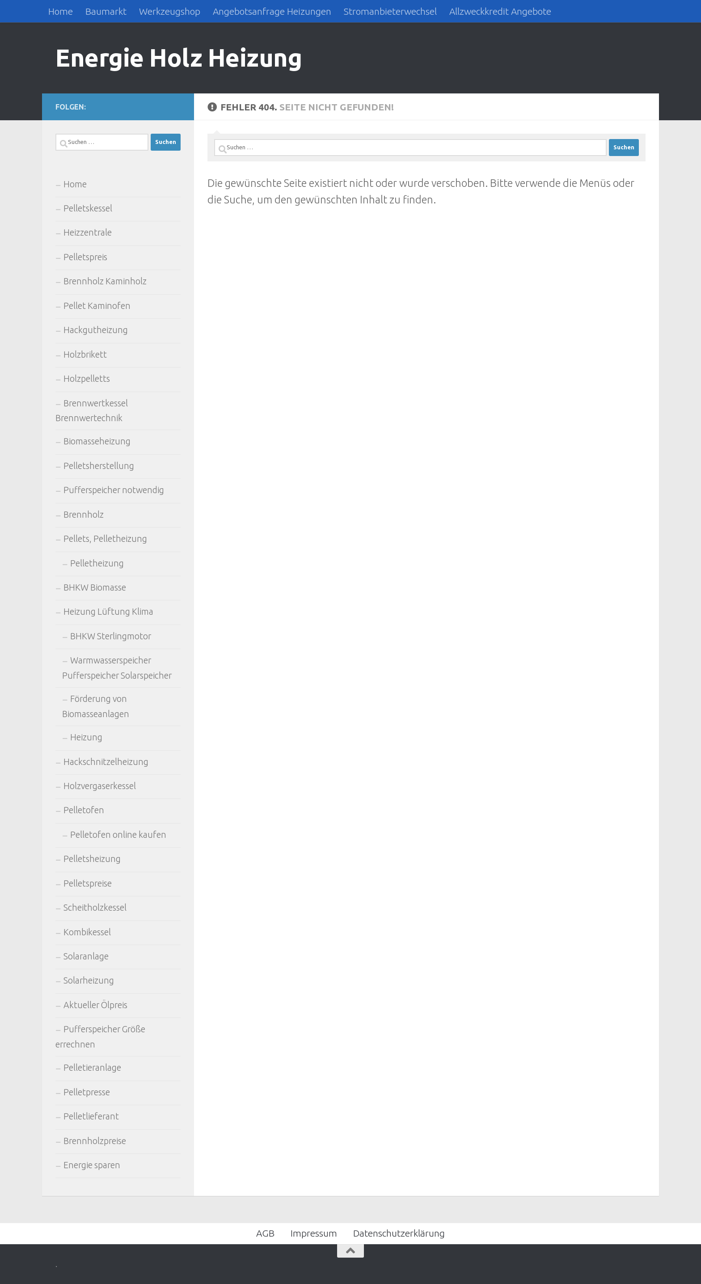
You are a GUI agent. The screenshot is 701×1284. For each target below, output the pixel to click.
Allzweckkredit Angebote (500, 11)
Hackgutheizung (95, 330)
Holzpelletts (86, 379)
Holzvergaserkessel (99, 786)
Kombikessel (87, 932)
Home (60, 11)
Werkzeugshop (169, 11)
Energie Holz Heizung (178, 57)
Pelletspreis (85, 257)
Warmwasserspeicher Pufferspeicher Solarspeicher (117, 667)
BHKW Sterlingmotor (110, 636)
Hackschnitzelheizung (105, 762)
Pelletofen (83, 810)
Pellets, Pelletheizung (105, 539)
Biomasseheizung (97, 441)
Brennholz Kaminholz (105, 281)
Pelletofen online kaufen (118, 835)
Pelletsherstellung (98, 466)
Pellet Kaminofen (97, 306)
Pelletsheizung (92, 859)
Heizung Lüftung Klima (108, 612)
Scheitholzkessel (95, 907)
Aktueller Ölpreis (95, 1005)
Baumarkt (106, 11)
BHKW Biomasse (94, 587)
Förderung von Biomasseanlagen (95, 706)
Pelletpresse (86, 1092)
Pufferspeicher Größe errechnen (100, 1036)
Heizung (86, 737)
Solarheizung (88, 980)
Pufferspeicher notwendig (113, 490)
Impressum (314, 1233)
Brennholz (83, 515)
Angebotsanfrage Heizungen (272, 11)
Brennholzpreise (94, 1141)
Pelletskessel (87, 208)
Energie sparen (91, 1165)
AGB (265, 1233)
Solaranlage (86, 956)
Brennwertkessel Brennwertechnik (91, 410)
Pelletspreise (87, 883)
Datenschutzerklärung (399, 1233)
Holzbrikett (85, 354)
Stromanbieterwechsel (390, 11)
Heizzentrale (87, 232)
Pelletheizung (97, 563)
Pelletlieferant (91, 1116)
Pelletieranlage (92, 1068)
